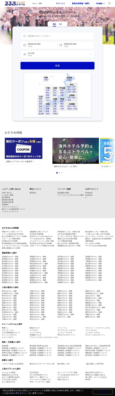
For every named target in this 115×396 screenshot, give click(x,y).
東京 (69, 106)
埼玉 (75, 109)
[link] (24, 153)
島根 (47, 98)
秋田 (74, 89)
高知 (47, 114)
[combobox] (60, 36)
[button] (39, 45)
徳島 (47, 111)
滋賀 (54, 109)
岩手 (74, 87)
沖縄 (45, 80)
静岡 (62, 101)
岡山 (47, 93)
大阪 (54, 101)
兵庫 (54, 106)
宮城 (69, 89)
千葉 (74, 106)
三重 (62, 109)
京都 (54, 104)
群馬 (69, 98)
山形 (69, 92)
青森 (69, 87)
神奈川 (69, 109)
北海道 (69, 80)
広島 (47, 90)
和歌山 (55, 113)
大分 (40, 109)
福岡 (40, 99)
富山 (54, 90)
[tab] (54, 24)
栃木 (74, 98)
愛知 (62, 104)
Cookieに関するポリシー (18, 393)
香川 (47, 106)
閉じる (102, 392)
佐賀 (40, 101)
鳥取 (47, 95)
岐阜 (62, 106)
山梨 (62, 95)
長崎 (40, 104)
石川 (54, 93)
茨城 (69, 100)
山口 (47, 100)
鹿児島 (41, 114)
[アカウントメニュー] (109, 3)
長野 (62, 93)
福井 (54, 95)
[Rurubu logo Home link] (15, 3)
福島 (74, 92)
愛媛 (47, 109)
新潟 (62, 90)
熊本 (40, 106)
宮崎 (40, 111)
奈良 (54, 111)
